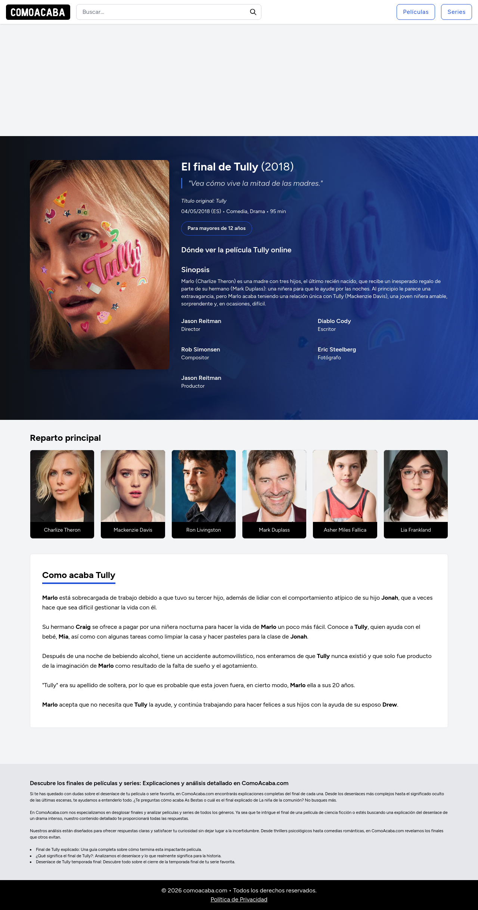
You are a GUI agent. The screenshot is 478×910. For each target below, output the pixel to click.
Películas (416, 11)
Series (456, 11)
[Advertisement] (239, 80)
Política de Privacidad (239, 899)
